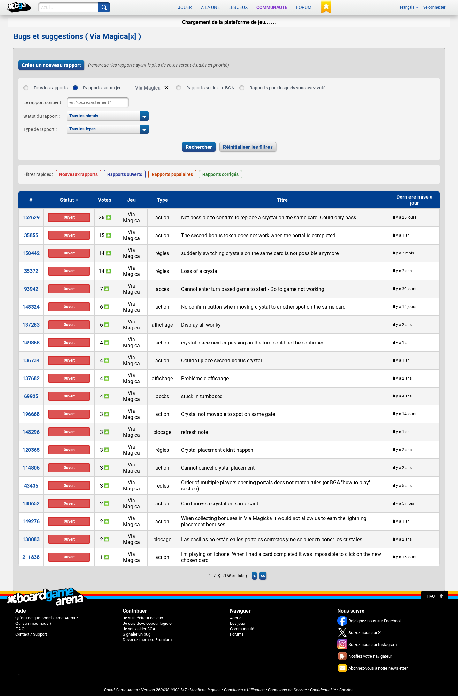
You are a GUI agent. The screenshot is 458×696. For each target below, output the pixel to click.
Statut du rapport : (41, 114)
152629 (31, 216)
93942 (31, 288)
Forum (303, 7)
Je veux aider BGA (139, 627)
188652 (31, 502)
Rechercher (199, 146)
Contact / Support (31, 633)
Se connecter (434, 7)
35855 (31, 234)
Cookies (346, 688)
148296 (31, 431)
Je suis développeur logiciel (147, 622)
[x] (132, 35)
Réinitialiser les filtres (248, 146)
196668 (31, 413)
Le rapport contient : (43, 101)
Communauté (271, 7)
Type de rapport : (40, 128)
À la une (210, 7)
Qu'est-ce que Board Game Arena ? (46, 616)
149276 (31, 520)
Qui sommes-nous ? (33, 622)
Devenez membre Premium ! (148, 638)
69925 (31, 395)
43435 (31, 484)
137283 (31, 324)
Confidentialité (323, 688)
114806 (31, 467)
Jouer (185, 7)
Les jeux (238, 7)
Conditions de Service (287, 688)
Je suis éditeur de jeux (143, 616)
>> (263, 574)
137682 (31, 377)
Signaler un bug (136, 633)
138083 (31, 538)
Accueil (236, 616)
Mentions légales (205, 688)
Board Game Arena (121, 688)
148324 (31, 306)
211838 (31, 556)
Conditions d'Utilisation (244, 688)
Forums (237, 633)
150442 (31, 252)
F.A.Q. (20, 627)
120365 (31, 449)
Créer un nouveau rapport (51, 64)
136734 (31, 359)
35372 (31, 270)
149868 (31, 341)
